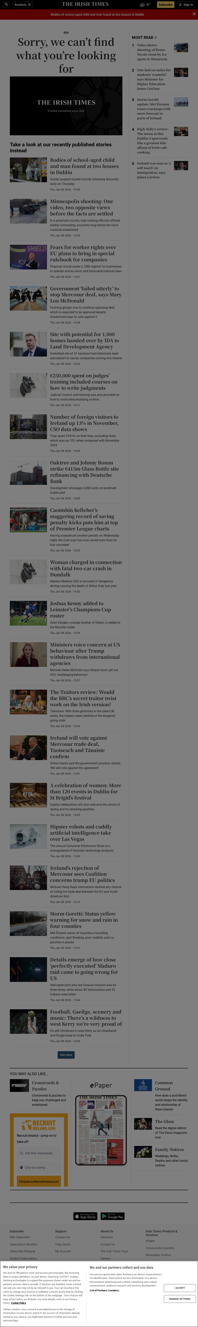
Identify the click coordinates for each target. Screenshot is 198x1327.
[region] (99, 1294)
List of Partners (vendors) (104, 1290)
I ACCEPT (180, 1288)
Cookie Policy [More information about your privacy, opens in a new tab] (18, 1303)
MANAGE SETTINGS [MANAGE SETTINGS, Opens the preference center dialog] (179, 1298)
